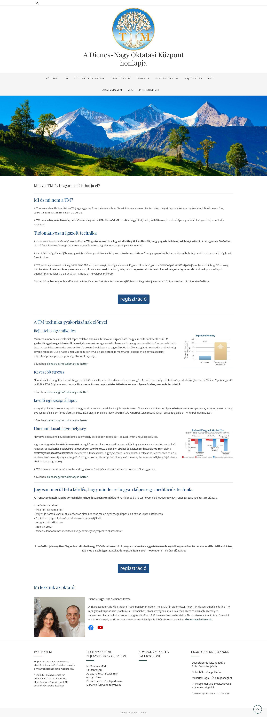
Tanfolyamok (121, 78)
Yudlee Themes (139, 712)
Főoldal (52, 78)
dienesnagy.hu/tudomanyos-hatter (67, 363)
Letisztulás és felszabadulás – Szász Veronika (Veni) (209, 664)
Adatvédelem (112, 89)
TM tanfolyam (94, 669)
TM (66, 78)
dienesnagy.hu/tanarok (198, 619)
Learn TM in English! (143, 89)
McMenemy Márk (96, 666)
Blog (212, 78)
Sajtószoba (193, 78)
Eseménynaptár (167, 78)
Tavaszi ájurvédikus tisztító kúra (211, 693)
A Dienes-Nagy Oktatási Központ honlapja (133, 59)
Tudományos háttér (89, 78)
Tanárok (143, 78)
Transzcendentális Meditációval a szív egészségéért (211, 685)
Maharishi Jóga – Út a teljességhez (212, 677)
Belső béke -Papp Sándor (207, 672)
